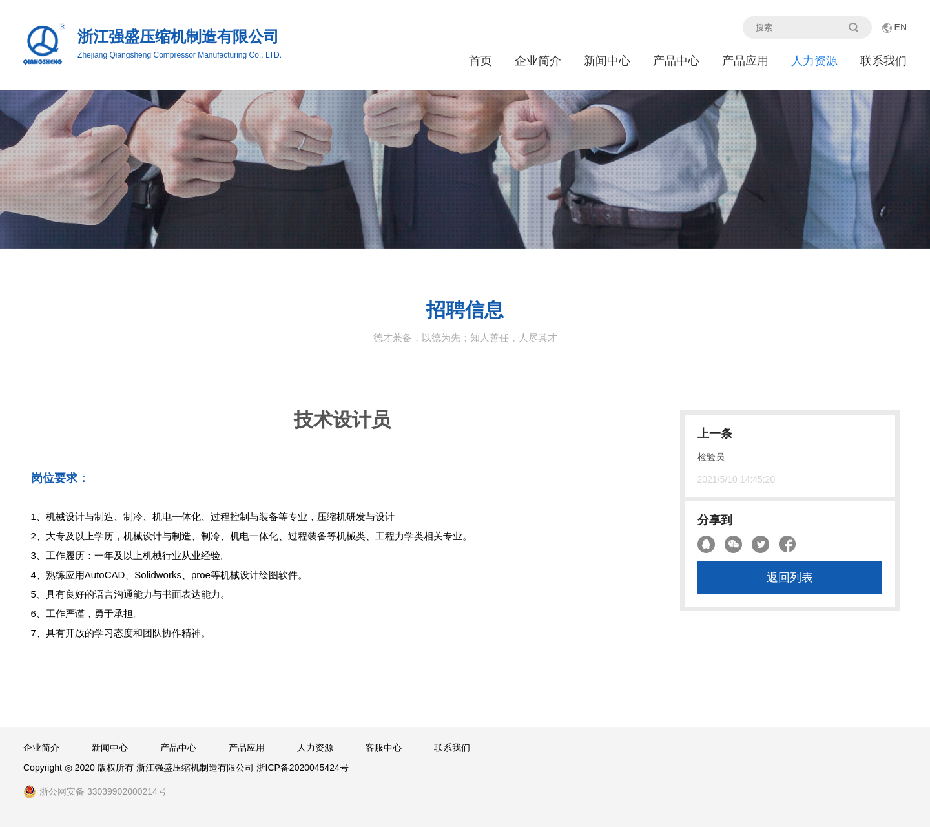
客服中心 (384, 747)
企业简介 (538, 60)
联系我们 (883, 60)
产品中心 (676, 60)
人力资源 (814, 60)
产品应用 (745, 60)
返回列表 (790, 577)
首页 (480, 60)
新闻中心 (607, 60)
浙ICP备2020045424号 (302, 767)
